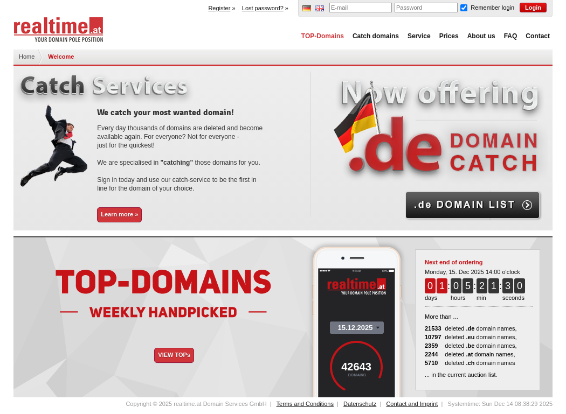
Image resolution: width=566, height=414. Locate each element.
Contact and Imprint (412, 404)
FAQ (510, 36)
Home (26, 56)
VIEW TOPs (174, 355)
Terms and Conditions (305, 404)
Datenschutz (359, 404)
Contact (538, 36)
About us (481, 36)
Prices (449, 36)
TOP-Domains (322, 36)
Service (419, 36)
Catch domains (376, 36)
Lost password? (263, 8)
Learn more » (119, 214)
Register (219, 8)
